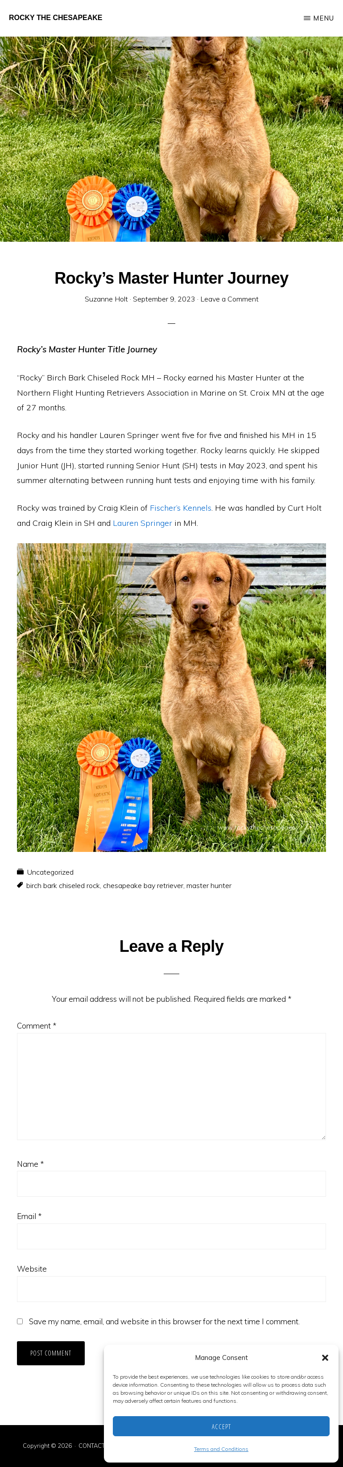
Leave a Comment (229, 298)
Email (29, 1216)
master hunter (208, 885)
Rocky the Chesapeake (56, 17)
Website (32, 1268)
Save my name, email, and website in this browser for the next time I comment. (164, 1321)
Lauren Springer (143, 523)
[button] (325, 1357)
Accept (221, 1426)
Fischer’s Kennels (180, 508)
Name (30, 1164)
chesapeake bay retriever (143, 885)
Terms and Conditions (221, 1449)
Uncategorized (50, 872)
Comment (36, 1025)
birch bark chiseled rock (63, 885)
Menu (323, 18)
